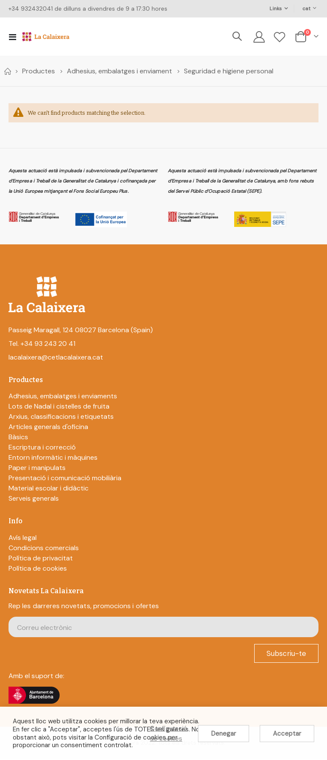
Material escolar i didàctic (49, 489)
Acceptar (287, 733)
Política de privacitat (41, 558)
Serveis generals (34, 499)
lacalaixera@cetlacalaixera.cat (56, 358)
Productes (38, 71)
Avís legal (23, 538)
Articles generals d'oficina (48, 428)
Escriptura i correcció (42, 448)
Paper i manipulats (37, 468)
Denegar (223, 733)
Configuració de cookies (168, 733)
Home (7, 71)
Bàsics (18, 438)
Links (276, 8)
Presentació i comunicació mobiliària (65, 479)
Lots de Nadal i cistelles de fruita (59, 407)
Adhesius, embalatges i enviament (119, 71)
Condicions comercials (44, 548)
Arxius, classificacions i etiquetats (61, 417)
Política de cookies (38, 569)
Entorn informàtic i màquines (53, 458)
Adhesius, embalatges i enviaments (63, 397)
